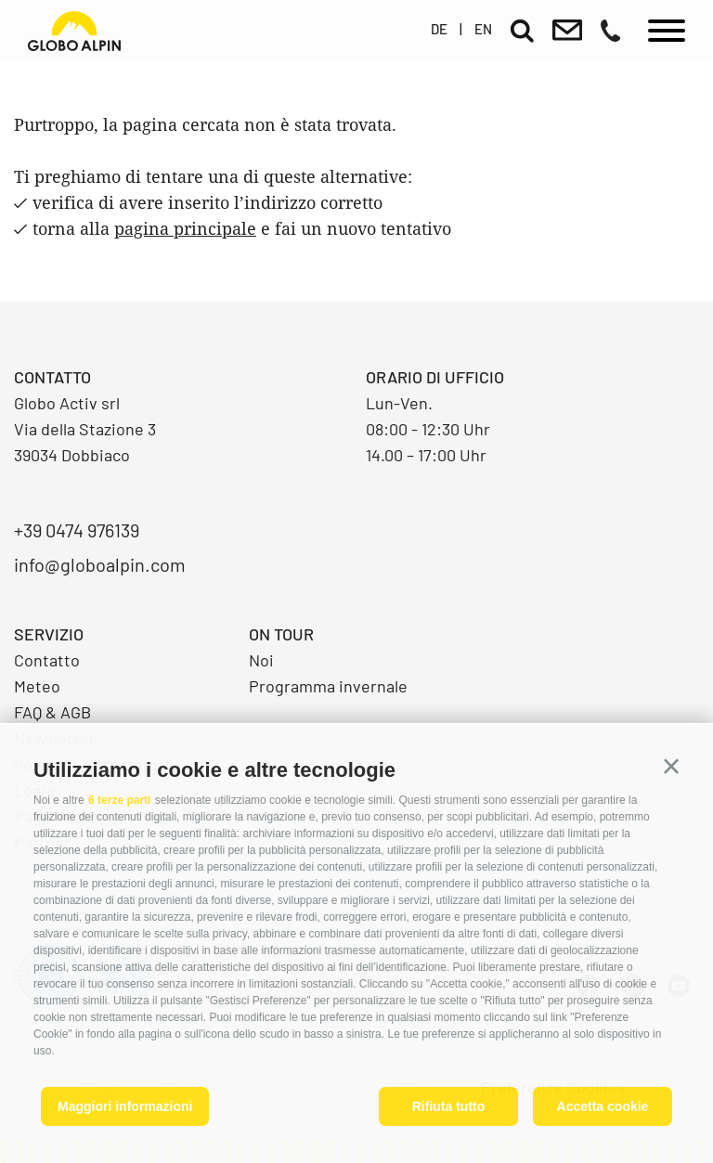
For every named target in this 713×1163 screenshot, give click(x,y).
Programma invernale (328, 686)
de (439, 28)
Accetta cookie (603, 1106)
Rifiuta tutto (449, 1106)
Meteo (37, 686)
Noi (261, 660)
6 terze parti (119, 800)
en (483, 28)
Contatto (47, 660)
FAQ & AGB (52, 712)
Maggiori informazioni (125, 1106)
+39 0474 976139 (76, 530)
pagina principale (185, 228)
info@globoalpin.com (100, 564)
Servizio (49, 634)
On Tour (281, 634)
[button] (671, 766)
